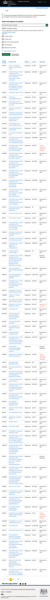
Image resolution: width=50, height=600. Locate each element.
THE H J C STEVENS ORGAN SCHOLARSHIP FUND (15, 67)
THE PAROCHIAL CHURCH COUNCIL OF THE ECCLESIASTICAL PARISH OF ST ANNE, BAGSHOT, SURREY (16, 387)
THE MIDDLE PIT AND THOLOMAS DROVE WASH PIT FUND (16, 103)
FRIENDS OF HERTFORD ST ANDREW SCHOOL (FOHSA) (15, 233)
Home (7, 10)
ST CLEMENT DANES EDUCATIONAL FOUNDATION (14, 508)
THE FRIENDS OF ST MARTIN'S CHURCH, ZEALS (14, 327)
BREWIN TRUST (13, 422)
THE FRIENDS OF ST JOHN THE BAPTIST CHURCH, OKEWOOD (16, 492)
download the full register (8, 32)
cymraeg (45, 2)
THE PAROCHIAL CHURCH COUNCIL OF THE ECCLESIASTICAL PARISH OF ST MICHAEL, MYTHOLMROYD (16, 226)
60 (9, 579)
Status (27, 62)
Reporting (42, 62)
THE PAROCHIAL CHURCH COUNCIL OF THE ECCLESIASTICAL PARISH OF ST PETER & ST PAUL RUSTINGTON (16, 471)
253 (18, 579)
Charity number (8, 36)
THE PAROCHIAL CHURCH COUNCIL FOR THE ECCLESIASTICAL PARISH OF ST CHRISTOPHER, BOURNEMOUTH (16, 501)
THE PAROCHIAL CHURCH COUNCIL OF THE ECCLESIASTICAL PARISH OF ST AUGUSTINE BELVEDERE (16, 164)
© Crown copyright (43, 596)
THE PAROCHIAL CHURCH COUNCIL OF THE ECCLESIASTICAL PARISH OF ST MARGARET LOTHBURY (16, 174)
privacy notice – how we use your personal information (23, 589)
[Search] (25, 25)
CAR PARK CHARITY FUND (16, 92)
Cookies (3, 591)
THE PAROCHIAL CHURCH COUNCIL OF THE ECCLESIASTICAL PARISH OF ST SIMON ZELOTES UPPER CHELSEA (16, 86)
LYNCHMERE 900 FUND (15, 412)
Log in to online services (41, 8)
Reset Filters (15, 54)
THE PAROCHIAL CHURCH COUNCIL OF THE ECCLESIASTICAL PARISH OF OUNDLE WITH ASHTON (16, 284)
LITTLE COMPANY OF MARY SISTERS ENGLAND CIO (16, 270)
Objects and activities (10, 47)
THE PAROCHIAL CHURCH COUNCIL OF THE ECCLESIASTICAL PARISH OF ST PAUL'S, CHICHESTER (16, 183)
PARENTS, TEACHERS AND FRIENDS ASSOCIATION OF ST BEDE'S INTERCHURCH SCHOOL (15, 563)
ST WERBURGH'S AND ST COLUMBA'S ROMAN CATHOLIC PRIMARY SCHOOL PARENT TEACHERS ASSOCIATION (16, 480)
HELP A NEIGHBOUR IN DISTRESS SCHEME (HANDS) (15, 276)
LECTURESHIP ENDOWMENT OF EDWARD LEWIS (13, 403)
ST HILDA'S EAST (13, 525)
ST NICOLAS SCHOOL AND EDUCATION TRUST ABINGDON (16, 208)
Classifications (8, 45)
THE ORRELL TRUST (14, 426)
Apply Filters (6, 54)
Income (34, 62)
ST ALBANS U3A (13, 309)
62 (13, 579)
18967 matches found (9, 28)
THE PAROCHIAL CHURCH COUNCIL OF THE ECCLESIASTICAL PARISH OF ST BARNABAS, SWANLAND (16, 554)
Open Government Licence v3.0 (23, 596)
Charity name (7, 39)
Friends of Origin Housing (15, 213)
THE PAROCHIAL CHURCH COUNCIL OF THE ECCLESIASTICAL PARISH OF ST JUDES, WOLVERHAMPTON (16, 193)
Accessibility (8, 591)
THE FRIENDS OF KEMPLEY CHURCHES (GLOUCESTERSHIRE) (15, 536)
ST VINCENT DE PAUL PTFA (16, 530)
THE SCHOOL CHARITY (15, 218)
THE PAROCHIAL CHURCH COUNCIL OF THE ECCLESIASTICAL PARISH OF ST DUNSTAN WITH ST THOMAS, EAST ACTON (16, 340)
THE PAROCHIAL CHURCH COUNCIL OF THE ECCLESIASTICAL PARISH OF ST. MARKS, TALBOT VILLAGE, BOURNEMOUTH (16, 439)
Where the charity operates (11, 42)
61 (11, 579)
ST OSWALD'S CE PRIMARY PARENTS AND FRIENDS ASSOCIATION (16, 514)
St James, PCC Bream (14, 486)
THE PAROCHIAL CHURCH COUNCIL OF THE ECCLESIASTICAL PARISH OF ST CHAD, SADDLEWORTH (16, 544)
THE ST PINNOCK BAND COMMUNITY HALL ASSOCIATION (15, 119)
